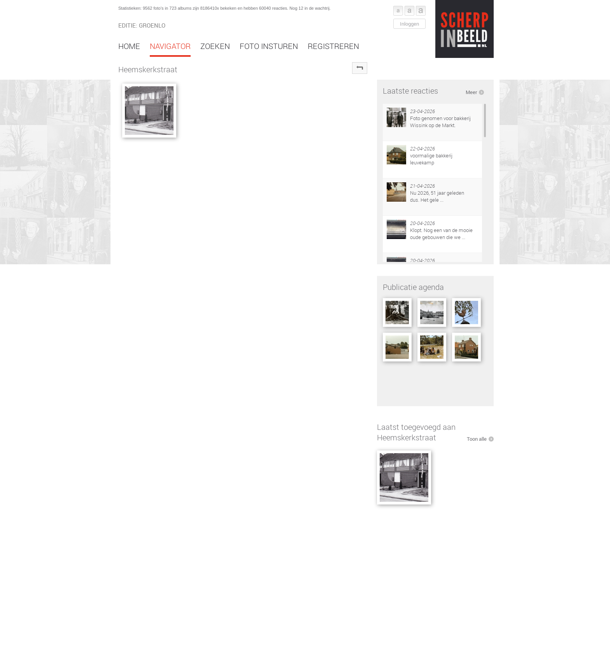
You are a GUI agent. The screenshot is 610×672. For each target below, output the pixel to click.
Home (129, 46)
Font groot (421, 11)
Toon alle (477, 438)
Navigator (170, 46)
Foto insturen (269, 46)
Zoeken (215, 46)
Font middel (409, 11)
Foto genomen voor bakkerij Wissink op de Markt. (440, 122)
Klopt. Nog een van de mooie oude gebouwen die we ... (441, 234)
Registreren (333, 46)
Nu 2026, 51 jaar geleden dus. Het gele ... (437, 196)
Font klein (398, 11)
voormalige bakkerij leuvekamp (431, 159)
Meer (471, 92)
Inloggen (409, 23)
